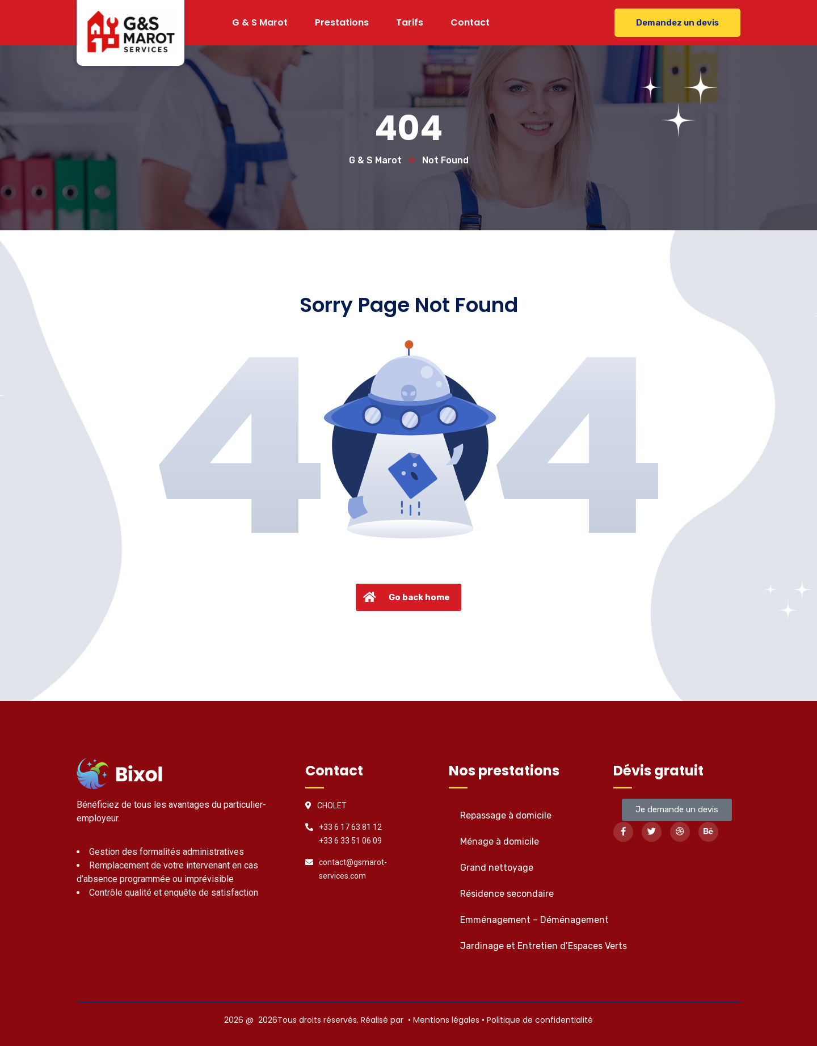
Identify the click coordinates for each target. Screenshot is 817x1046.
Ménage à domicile (499, 841)
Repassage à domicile (505, 815)
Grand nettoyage (496, 867)
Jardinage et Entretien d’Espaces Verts (543, 945)
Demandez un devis (677, 23)
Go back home (405, 597)
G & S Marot (375, 160)
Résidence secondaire (507, 893)
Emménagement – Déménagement (534, 919)
